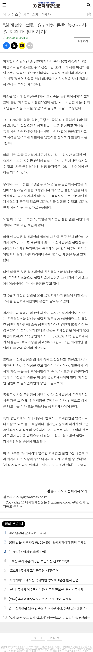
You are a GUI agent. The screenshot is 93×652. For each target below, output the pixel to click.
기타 (29, 45)
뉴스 (15, 14)
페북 (6, 45)
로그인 (38, 638)
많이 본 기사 (13, 523)
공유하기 (89, 14)
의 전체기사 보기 (67, 491)
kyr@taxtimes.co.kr (33, 497)
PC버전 (54, 638)
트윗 (14, 45)
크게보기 (82, 41)
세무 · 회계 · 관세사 (37, 14)
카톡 (22, 45)
